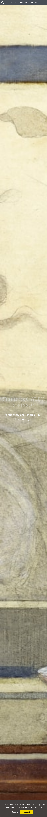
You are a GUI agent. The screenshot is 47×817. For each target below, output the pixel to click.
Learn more (38, 807)
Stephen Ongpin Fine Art (23, 2)
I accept (26, 812)
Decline (15, 812)
